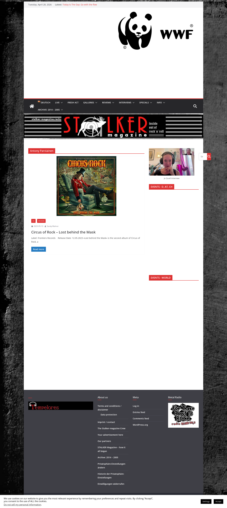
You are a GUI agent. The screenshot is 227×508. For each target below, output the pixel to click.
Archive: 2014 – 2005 (49, 109)
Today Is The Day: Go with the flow (80, 4)
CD (33, 221)
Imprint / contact (106, 422)
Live (57, 102)
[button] (61, 102)
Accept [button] (218, 501)
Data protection (109, 414)
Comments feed (141, 418)
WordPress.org (140, 424)
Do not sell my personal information (22, 504)
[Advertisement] (113, 76)
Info (159, 102)
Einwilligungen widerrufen (111, 483)
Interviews (125, 102)
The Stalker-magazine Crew (111, 428)
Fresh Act (73, 102)
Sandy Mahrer (53, 226)
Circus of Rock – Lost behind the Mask (63, 232)
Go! (209, 156)
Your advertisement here (110, 434)
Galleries (88, 102)
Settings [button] (206, 501)
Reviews (106, 102)
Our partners (104, 441)
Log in (136, 406)
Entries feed (139, 412)
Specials (144, 102)
